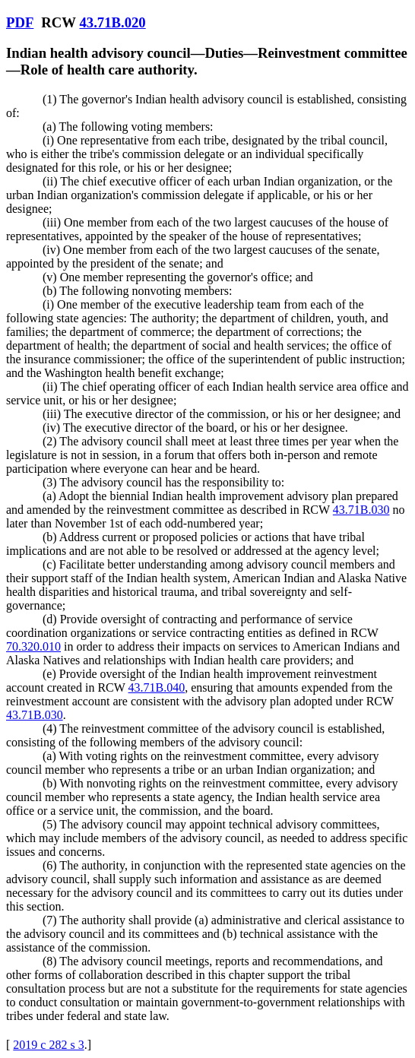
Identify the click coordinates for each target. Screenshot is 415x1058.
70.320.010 (33, 646)
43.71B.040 (156, 687)
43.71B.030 (361, 509)
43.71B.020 (112, 22)
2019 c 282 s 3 (48, 1044)
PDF (19, 22)
